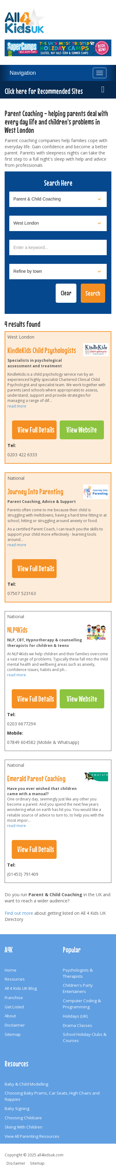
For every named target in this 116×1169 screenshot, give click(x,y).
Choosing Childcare (23, 1117)
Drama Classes (77, 1025)
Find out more (19, 913)
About (10, 1016)
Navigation (23, 73)
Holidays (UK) (75, 1016)
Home (10, 970)
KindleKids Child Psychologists (41, 350)
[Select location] (58, 223)
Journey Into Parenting (35, 491)
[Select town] (58, 271)
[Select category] (58, 199)
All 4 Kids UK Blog (21, 988)
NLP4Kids (17, 630)
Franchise (14, 997)
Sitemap (13, 1034)
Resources (15, 979)
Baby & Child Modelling (26, 1084)
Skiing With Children (23, 1127)
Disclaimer (15, 1025)
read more (16, 406)
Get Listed (14, 1007)
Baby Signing (17, 1108)
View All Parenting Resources (32, 1136)
